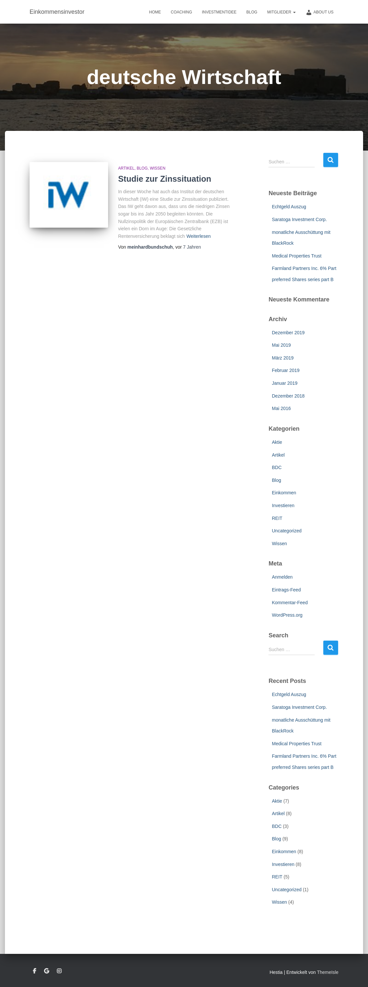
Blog (251, 12)
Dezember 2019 (288, 332)
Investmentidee (219, 12)
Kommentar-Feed (290, 602)
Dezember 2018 (288, 396)
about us (320, 12)
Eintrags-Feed (286, 589)
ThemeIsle (327, 972)
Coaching (181, 12)
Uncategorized (286, 530)
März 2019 (282, 357)
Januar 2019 (284, 383)
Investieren (283, 505)
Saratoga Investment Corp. (299, 219)
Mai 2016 (281, 408)
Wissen (157, 168)
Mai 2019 (281, 345)
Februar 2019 (285, 370)
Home (155, 12)
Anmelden (282, 577)
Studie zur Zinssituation (164, 178)
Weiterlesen (199, 236)
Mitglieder (281, 12)
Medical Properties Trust (296, 255)
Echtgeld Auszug (289, 206)
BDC (277, 467)
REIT (277, 518)
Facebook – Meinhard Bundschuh (34, 971)
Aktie (277, 442)
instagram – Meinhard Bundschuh (59, 971)
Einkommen (284, 492)
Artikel (126, 168)
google (46, 971)
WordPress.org (287, 615)
